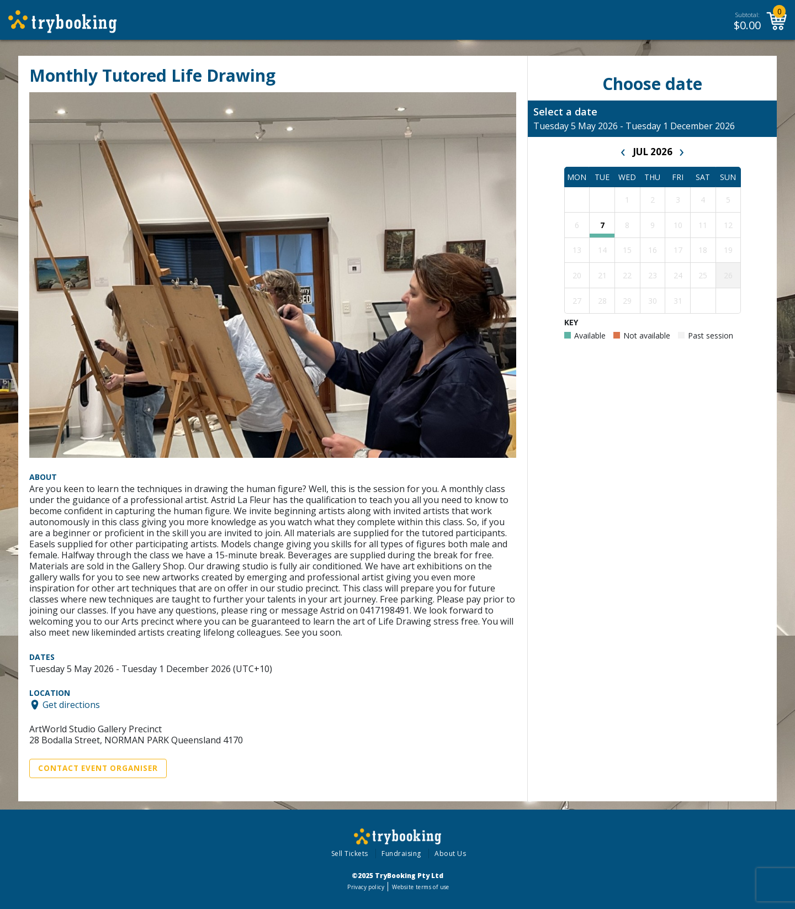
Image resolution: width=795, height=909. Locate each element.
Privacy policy (365, 887)
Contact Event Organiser (98, 768)
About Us (450, 853)
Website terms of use (420, 887)
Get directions (71, 705)
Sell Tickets (349, 853)
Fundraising (401, 853)
